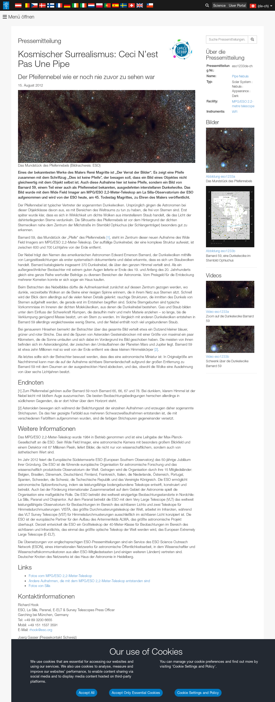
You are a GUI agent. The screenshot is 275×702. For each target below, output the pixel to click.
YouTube (11, 674)
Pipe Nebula (240, 76)
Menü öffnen (18, 17)
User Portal (237, 5)
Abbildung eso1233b (220, 251)
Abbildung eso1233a (220, 176)
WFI (234, 112)
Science (219, 5)
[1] (108, 237)
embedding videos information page (123, 684)
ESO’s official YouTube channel (126, 674)
